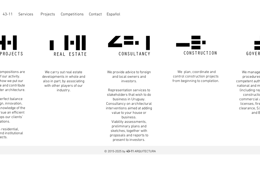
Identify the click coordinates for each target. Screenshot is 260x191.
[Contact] (95, 14)
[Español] (113, 14)
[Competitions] (72, 14)
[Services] (26, 14)
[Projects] (47, 14)
